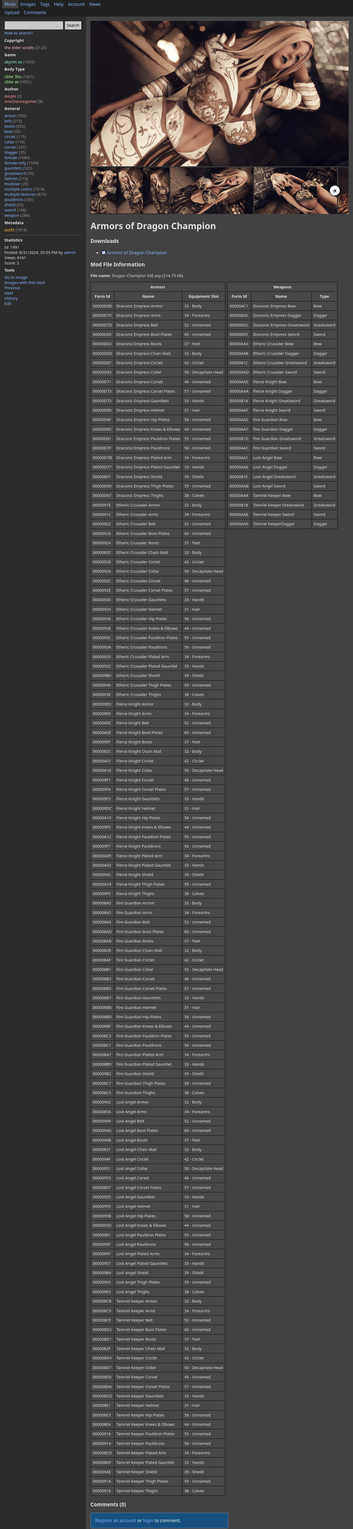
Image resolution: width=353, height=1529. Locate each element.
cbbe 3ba (19, 76)
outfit (15, 229)
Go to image (15, 277)
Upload (11, 12)
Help (59, 4)
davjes (13, 96)
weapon (17, 215)
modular (16, 183)
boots (14, 126)
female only (21, 162)
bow (12, 131)
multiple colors (24, 189)
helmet (16, 178)
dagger (15, 152)
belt (13, 121)
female (17, 157)
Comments (35, 12)
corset (15, 147)
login (148, 1520)
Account (76, 4)
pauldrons (19, 199)
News (94, 4)
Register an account (115, 1520)
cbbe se (17, 81)
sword (15, 210)
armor (15, 115)
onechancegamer (23, 101)
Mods (10, 4)
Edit (8, 303)
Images (28, 4)
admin (70, 252)
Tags (45, 4)
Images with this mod (24, 282)
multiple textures (25, 194)
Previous (12, 287)
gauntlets (18, 168)
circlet (15, 136)
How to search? (18, 33)
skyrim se (19, 62)
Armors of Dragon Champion (134, 253)
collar (14, 141)
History (11, 298)
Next (8, 293)
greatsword (19, 173)
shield (13, 204)
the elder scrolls (25, 47)
